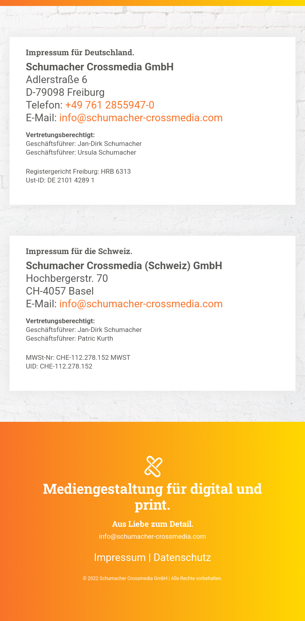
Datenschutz (182, 557)
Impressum (120, 557)
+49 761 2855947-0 (109, 105)
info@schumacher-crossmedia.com (141, 118)
